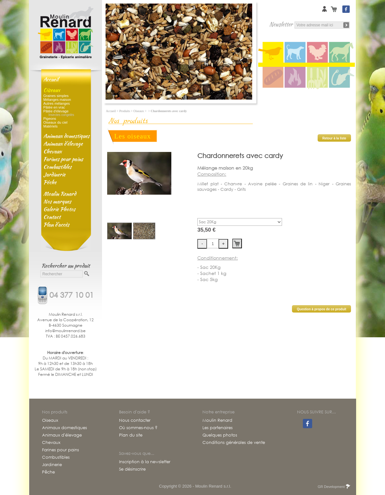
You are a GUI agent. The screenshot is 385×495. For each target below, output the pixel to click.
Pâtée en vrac (54, 107)
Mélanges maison (57, 100)
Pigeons (49, 118)
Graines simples (56, 96)
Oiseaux (51, 90)
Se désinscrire (132, 469)
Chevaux (52, 151)
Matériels (50, 126)
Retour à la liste (334, 138)
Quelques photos (219, 435)
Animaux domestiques (66, 136)
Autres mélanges (56, 103)
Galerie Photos (59, 209)
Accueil (50, 79)
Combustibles (57, 167)
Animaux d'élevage (63, 143)
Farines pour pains (63, 159)
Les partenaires (217, 427)
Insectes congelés (61, 115)
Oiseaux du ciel (55, 122)
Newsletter (281, 24)
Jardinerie (54, 174)
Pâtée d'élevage (56, 111)
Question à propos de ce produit (321, 309)
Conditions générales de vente (233, 442)
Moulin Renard (59, 194)
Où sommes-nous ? (138, 427)
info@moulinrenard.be (65, 330)
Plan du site (130, 435)
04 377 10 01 (71, 294)
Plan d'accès (56, 224)
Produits (124, 111)
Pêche (49, 182)
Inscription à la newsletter (144, 462)
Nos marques (57, 201)
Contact (52, 217)
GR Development (333, 487)
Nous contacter (134, 420)
